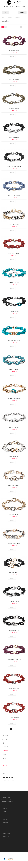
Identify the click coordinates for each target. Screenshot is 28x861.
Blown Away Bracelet (14, 514)
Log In (23, 6)
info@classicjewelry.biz (8, 801)
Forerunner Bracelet (14, 282)
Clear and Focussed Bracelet (14, 398)
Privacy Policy (6, 836)
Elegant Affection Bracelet (14, 485)
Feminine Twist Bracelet (14, 253)
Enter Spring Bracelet (14, 427)
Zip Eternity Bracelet (14, 137)
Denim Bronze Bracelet (14, 195)
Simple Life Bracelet (14, 369)
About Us (5, 808)
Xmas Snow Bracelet (14, 717)
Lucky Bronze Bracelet (14, 572)
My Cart (12, 6)
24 (5, 29)
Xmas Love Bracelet (14, 688)
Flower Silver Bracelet (14, 630)
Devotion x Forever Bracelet (14, 543)
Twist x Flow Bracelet (14, 79)
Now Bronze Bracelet (14, 50)
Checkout (18, 6)
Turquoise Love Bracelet (14, 340)
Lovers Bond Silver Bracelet (14, 166)
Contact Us (5, 811)
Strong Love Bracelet (14, 224)
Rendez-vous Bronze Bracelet (14, 659)
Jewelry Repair (6, 819)
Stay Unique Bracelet (14, 311)
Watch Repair (6, 822)
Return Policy (5, 842)
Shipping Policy (6, 839)
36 (8, 29)
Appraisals (5, 825)
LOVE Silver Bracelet (14, 601)
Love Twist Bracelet (14, 108)
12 (2, 29)
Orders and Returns (7, 833)
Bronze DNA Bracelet (14, 456)
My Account (5, 6)
